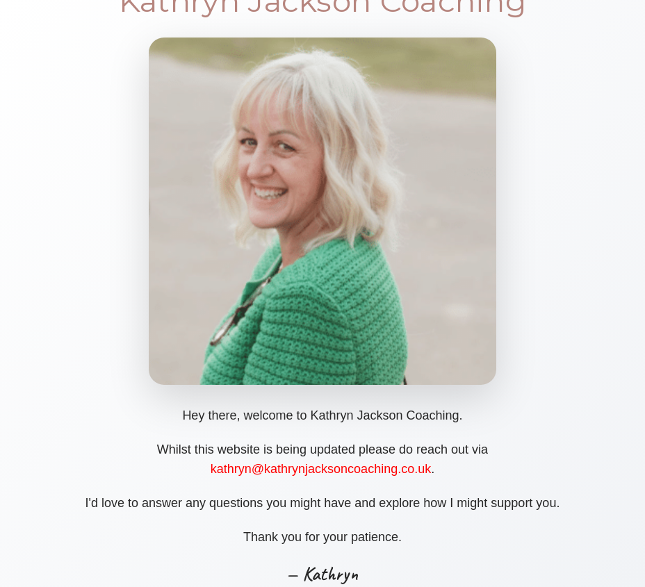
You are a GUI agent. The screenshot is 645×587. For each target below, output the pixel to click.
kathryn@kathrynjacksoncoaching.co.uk (321, 469)
